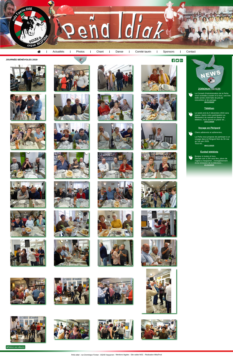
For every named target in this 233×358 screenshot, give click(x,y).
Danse (119, 52)
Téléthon (209, 108)
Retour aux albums (15, 347)
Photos (80, 52)
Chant (100, 52)
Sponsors (168, 52)
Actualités (58, 52)
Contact (191, 52)
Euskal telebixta (209, 152)
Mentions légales (122, 355)
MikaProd (158, 355)
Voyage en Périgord (209, 128)
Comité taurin (143, 52)
